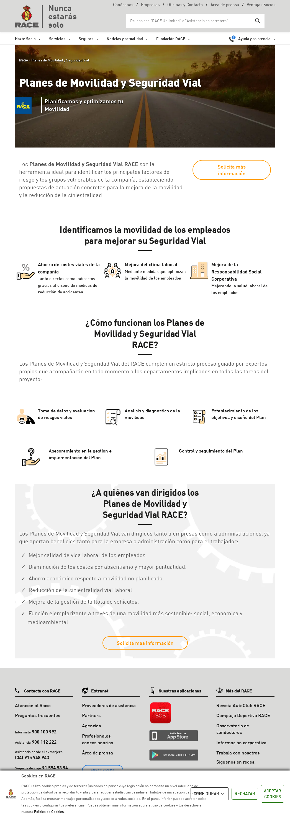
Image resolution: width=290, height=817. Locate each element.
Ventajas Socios (261, 5)
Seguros (86, 38)
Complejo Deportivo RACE (243, 715)
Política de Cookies (49, 811)
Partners (91, 715)
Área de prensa (225, 5)
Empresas (150, 5)
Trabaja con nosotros (238, 753)
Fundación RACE (170, 38)
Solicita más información (232, 170)
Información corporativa (241, 742)
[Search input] (189, 21)
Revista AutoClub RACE (240, 705)
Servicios (57, 38)
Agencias (91, 725)
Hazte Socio (25, 38)
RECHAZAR (245, 793)
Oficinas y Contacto (185, 5)
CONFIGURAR (210, 793)
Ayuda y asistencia (254, 38)
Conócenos (123, 5)
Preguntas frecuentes (37, 715)
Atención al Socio (33, 705)
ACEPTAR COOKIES (272, 793)
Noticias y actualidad (125, 38)
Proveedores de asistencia (109, 705)
